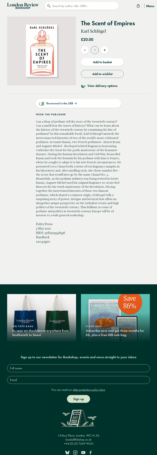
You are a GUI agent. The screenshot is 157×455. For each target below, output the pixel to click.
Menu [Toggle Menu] (149, 6)
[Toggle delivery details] (101, 86)
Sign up (78, 399)
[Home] (23, 5)
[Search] (82, 6)
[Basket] (138, 6)
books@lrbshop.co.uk (78, 440)
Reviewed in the (59, 103)
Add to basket (102, 62)
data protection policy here (89, 390)
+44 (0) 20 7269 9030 (78, 444)
